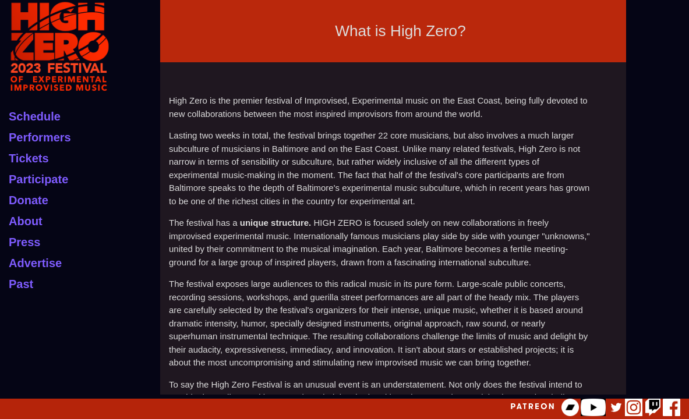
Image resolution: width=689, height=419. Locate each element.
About (26, 221)
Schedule (35, 116)
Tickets (29, 158)
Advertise (35, 263)
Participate (38, 179)
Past (21, 284)
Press (25, 242)
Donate (28, 200)
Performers (40, 137)
